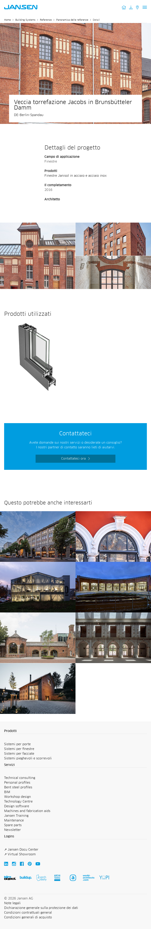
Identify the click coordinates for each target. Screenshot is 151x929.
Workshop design (17, 796)
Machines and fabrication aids (27, 811)
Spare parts (13, 825)
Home (7, 20)
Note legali (12, 903)
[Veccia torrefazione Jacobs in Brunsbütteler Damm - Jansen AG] (37, 225)
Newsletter (12, 829)
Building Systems (25, 20)
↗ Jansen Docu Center (21, 849)
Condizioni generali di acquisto (28, 917)
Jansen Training (16, 815)
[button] (75, 731)
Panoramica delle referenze (72, 20)
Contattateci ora (73, 458)
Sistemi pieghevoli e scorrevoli (28, 758)
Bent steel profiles (18, 787)
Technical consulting (19, 777)
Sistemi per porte (17, 744)
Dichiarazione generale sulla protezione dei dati (41, 907)
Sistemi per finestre (19, 749)
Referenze (46, 20)
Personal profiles (17, 782)
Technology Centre (18, 801)
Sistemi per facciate (19, 753)
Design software (16, 806)
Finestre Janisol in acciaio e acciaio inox (75, 175)
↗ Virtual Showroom (20, 854)
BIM (7, 792)
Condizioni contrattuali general (28, 912)
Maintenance (14, 820)
